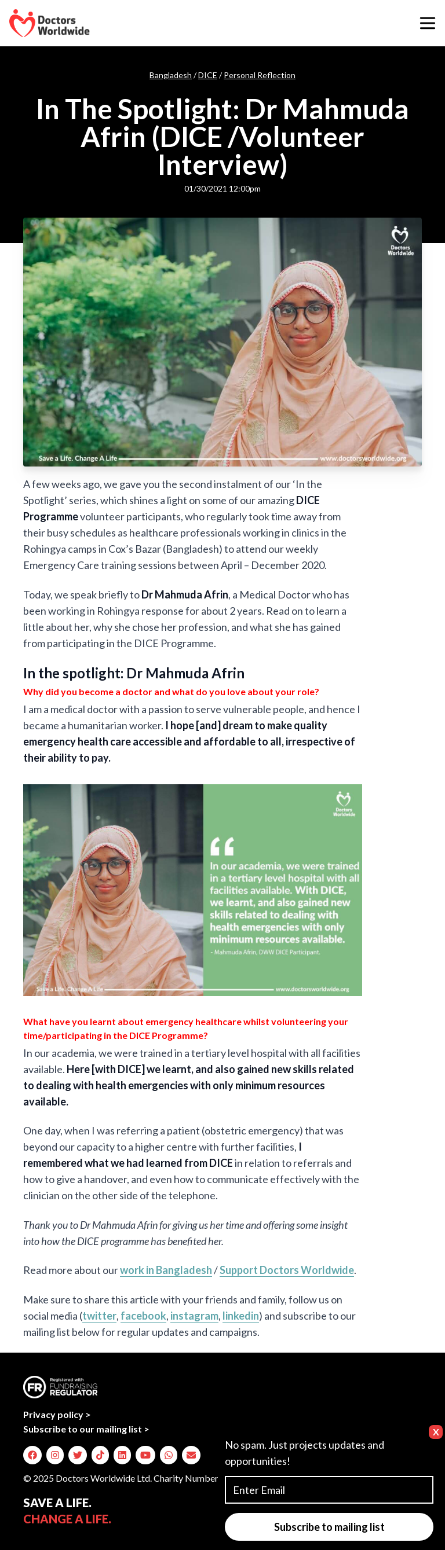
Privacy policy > (57, 1414)
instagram (194, 1315)
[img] (32, 1455)
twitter (99, 1315)
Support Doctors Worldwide (287, 1269)
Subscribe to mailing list (329, 1526)
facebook (143, 1315)
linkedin (240, 1315)
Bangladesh (170, 75)
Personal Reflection (260, 75)
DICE (207, 75)
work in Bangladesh (166, 1269)
